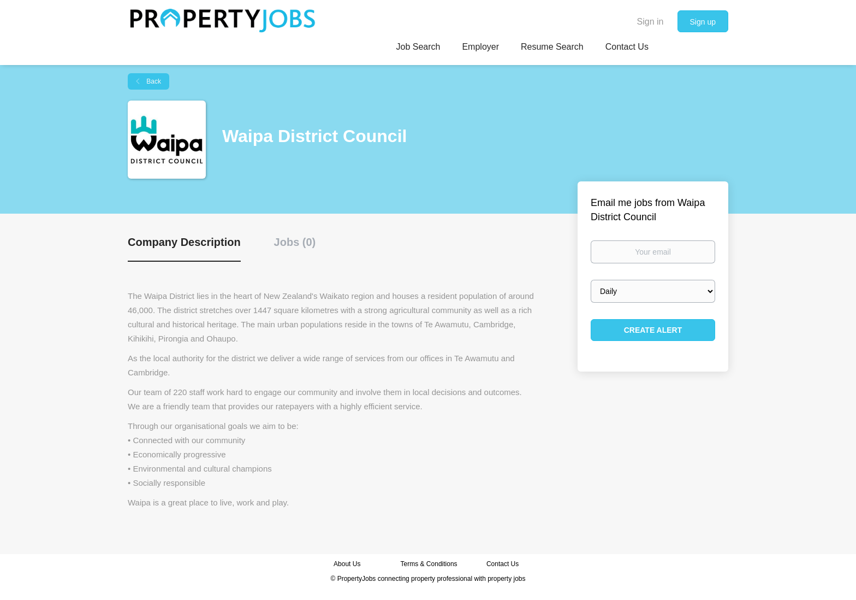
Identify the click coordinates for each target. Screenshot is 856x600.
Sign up (703, 21)
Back (153, 81)
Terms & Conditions (429, 564)
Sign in (650, 21)
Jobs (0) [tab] (295, 242)
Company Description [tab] (184, 242)
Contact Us (503, 564)
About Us (347, 564)
